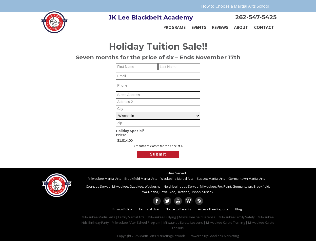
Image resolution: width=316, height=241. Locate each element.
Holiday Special (130, 131)
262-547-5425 (255, 17)
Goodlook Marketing (223, 236)
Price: (121, 135)
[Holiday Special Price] (158, 140)
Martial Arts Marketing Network (162, 236)
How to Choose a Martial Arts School (235, 6)
